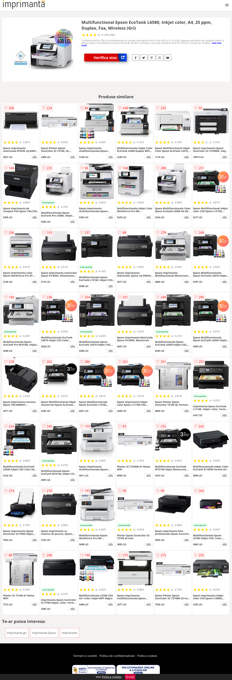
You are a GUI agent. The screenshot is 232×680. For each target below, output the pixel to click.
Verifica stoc (110, 57)
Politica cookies (147, 656)
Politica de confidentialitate (117, 656)
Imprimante (69, 633)
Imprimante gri (17, 633)
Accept (130, 677)
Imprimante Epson (44, 633)
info (34, 156)
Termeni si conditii (85, 656)
